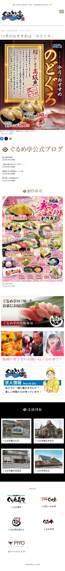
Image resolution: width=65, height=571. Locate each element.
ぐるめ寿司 (16, 507)
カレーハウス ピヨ (16, 551)
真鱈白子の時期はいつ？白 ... (13, 171)
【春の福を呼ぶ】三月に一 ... (13, 164)
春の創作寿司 (7, 157)
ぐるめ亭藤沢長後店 (11, 471)
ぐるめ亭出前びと (16, 530)
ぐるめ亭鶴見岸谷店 (44, 441)
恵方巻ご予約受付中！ (11, 178)
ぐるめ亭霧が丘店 (10, 441)
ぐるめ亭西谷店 (42, 471)
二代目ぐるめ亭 (48, 506)
